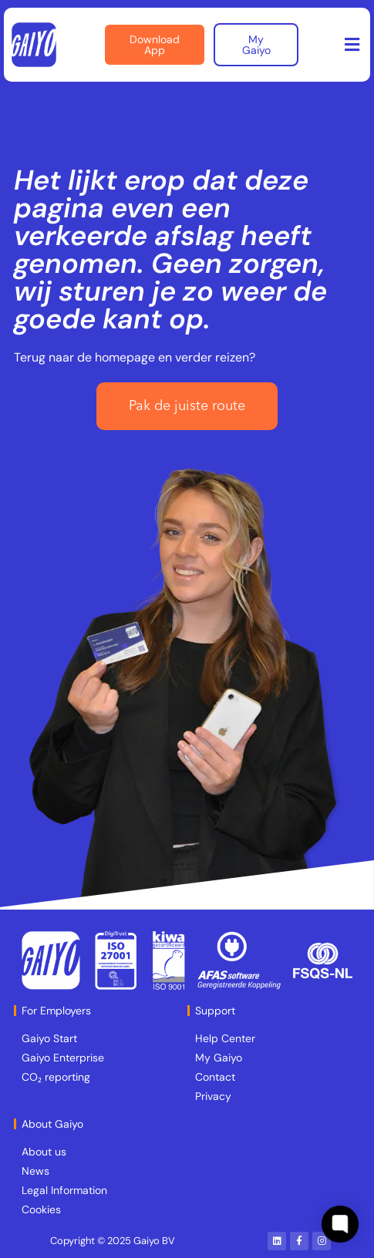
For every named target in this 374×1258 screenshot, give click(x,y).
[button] (352, 45)
